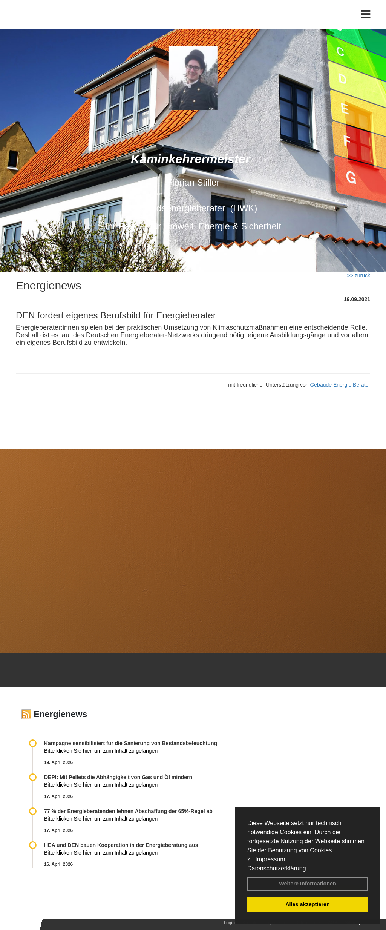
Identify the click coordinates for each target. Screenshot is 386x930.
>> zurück (358, 275)
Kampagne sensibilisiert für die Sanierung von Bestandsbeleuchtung (130, 743)
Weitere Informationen (307, 884)
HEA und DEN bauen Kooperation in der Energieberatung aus (121, 845)
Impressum (270, 859)
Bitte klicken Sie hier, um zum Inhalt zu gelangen (101, 751)
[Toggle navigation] (366, 21)
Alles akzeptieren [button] (307, 904)
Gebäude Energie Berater (340, 385)
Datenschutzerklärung (276, 868)
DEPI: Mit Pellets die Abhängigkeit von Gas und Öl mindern (122, 777)
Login (229, 922)
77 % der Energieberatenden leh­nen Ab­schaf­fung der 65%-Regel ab (128, 811)
